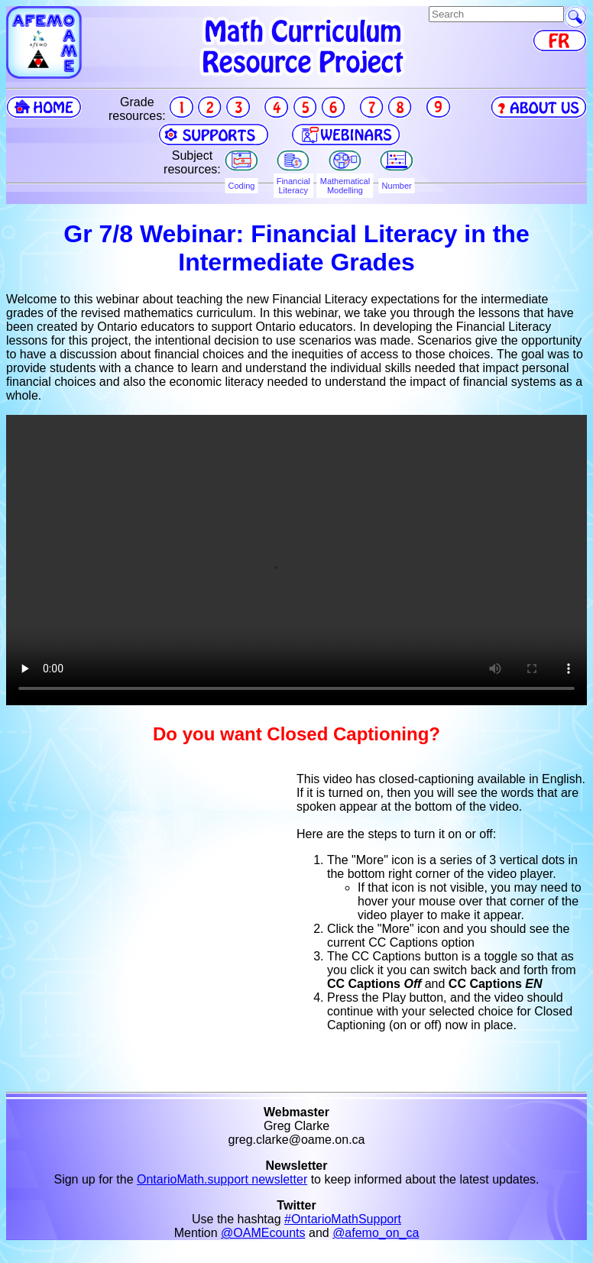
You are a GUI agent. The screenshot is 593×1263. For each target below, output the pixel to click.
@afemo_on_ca (375, 1232)
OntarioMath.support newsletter (222, 1179)
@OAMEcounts (263, 1232)
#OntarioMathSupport (342, 1219)
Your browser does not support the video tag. (296, 560)
